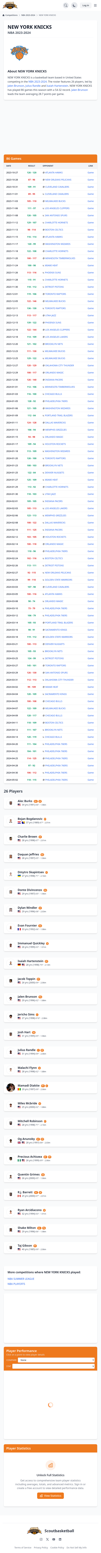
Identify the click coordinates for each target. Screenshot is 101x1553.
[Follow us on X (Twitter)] (47, 1539)
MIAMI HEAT (51, 265)
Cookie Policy (57, 1547)
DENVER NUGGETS (54, 472)
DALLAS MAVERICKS (55, 422)
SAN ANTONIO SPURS (56, 215)
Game (91, 172)
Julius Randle (33, 85)
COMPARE (11, 1360)
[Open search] (66, 5)
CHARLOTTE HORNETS (56, 222)
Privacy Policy (41, 1547)
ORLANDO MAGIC (54, 372)
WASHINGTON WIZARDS (57, 243)
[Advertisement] (50, 127)
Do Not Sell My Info (77, 1547)
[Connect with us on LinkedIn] (60, 1539)
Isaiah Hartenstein (57, 85)
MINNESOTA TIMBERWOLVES (60, 258)
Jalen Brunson (16, 85)
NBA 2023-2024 (37, 81)
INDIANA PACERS (54, 379)
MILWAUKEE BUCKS (55, 201)
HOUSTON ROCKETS (55, 443)
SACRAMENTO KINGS (56, 629)
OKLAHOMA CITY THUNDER (59, 365)
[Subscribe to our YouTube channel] (53, 1539)
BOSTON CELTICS (54, 229)
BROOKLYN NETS (54, 343)
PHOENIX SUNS (53, 272)
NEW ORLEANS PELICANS (58, 179)
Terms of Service (22, 1547)
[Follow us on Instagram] (41, 1539)
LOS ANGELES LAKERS (56, 336)
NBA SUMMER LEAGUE (21, 1279)
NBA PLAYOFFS (16, 1284)
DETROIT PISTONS (54, 286)
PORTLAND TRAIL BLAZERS (59, 415)
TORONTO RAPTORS (55, 293)
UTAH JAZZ (50, 315)
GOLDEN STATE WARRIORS (58, 579)
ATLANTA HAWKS (54, 172)
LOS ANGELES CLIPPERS (57, 208)
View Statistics (50, 1495)
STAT (8, 1366)
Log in (86, 5)
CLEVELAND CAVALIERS (57, 186)
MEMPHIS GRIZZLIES (56, 429)
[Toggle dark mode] (74, 5)
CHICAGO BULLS (53, 393)
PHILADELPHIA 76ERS (56, 401)
